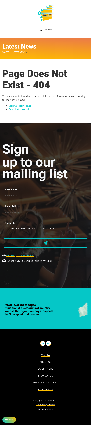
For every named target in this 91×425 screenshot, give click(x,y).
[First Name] (45, 195)
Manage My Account (45, 382)
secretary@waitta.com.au (20, 255)
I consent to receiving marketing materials (32, 228)
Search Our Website (20, 109)
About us (45, 361)
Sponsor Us (45, 375)
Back (9, 419)
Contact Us (45, 389)
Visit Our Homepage (20, 105)
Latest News (18, 52)
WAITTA (6, 52)
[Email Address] (45, 212)
